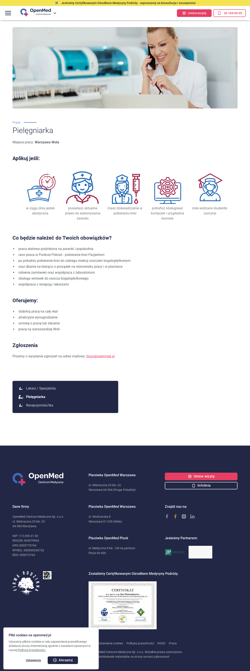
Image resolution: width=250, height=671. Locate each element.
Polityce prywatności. (32, 650)
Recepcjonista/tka (36, 405)
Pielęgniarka (32, 396)
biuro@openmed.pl (100, 356)
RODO (161, 643)
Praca (173, 643)
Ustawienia (33, 660)
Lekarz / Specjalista (37, 388)
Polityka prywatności (140, 643)
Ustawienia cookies (110, 643)
